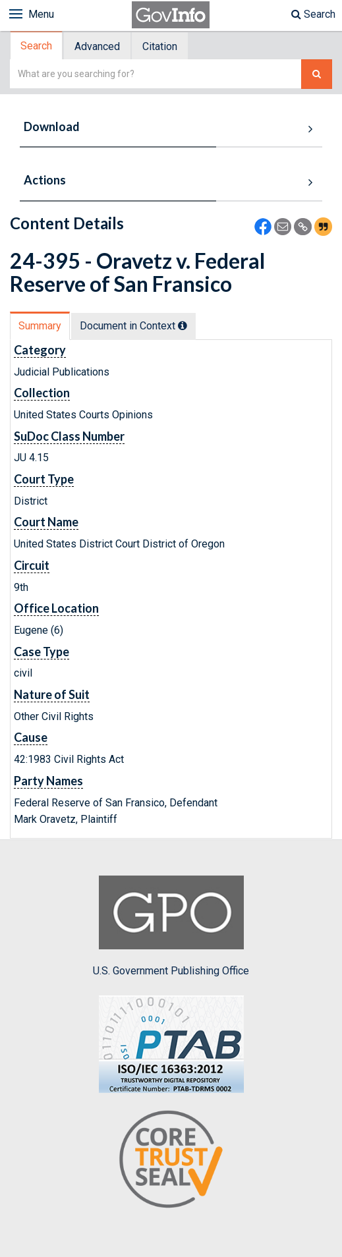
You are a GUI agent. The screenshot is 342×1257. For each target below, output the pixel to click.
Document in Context (133, 326)
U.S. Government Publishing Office (171, 926)
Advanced (97, 46)
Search (313, 14)
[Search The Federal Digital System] (316, 74)
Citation (159, 46)
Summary (39, 326)
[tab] (37, 45)
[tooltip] (182, 325)
